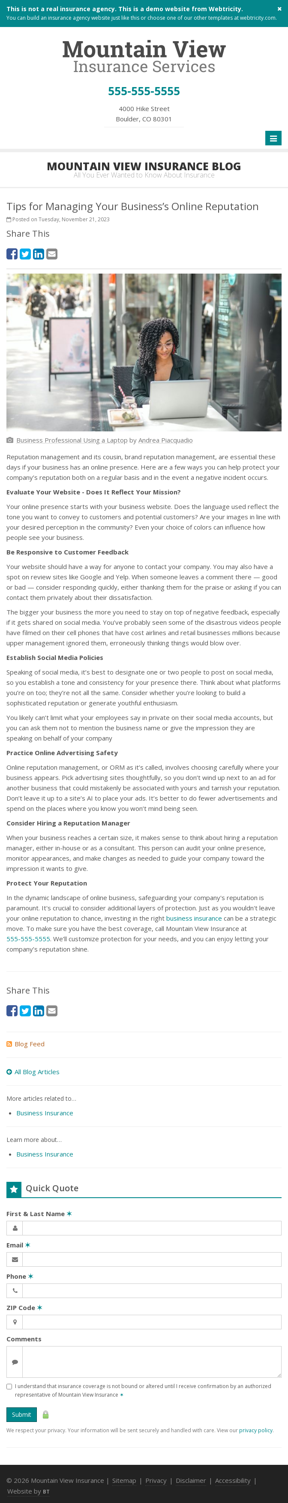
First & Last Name (39, 1213)
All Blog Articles (33, 1071)
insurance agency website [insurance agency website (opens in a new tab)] (79, 17)
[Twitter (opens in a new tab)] (25, 253)
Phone (19, 1276)
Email (18, 1245)
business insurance (194, 918)
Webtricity (225, 9)
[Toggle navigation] (273, 138)
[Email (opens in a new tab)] (51, 253)
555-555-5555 (28, 938)
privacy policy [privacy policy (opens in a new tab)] (256, 1430)
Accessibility (233, 1480)
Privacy (156, 1480)
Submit (21, 1414)
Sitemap (124, 1480)
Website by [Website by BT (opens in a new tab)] (28, 1491)
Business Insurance (44, 1112)
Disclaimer (191, 1480)
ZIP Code (24, 1307)
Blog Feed (25, 1043)
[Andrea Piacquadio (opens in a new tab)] (165, 440)
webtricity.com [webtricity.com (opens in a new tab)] (258, 17)
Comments (24, 1338)
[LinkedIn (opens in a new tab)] (38, 253)
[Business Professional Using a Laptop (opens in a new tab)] (72, 440)
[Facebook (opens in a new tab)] (12, 253)
